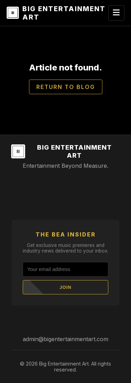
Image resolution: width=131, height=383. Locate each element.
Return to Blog (65, 86)
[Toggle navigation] (116, 13)
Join (66, 287)
